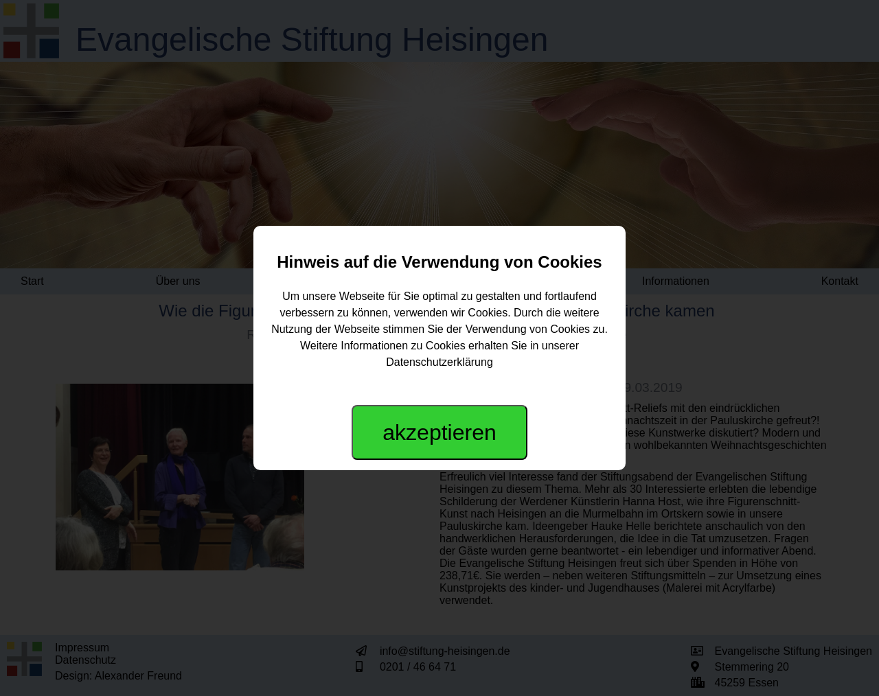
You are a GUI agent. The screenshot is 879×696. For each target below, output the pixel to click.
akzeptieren (439, 432)
